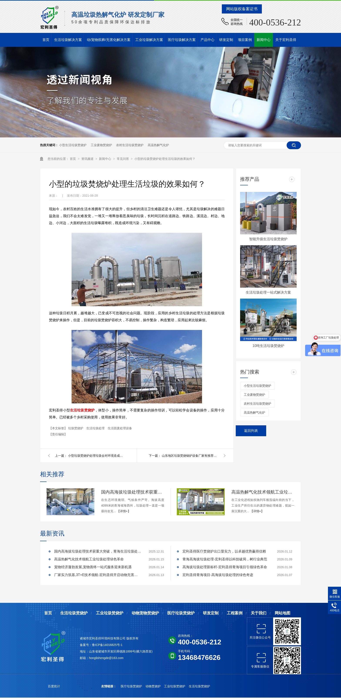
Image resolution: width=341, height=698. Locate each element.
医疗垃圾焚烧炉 (181, 613)
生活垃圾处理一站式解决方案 (268, 292)
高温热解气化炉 (158, 145)
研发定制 (226, 40)
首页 (45, 40)
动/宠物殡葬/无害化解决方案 (108, 40)
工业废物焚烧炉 (101, 145)
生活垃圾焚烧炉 (82, 410)
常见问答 (123, 159)
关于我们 (258, 613)
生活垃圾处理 (95, 428)
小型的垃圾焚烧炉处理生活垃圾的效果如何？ (164, 159)
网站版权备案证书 (241, 9)
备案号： (86, 645)
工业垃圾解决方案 (149, 40)
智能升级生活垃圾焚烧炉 (268, 239)
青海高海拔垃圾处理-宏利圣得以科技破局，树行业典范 (224, 559)
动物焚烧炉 (153, 686)
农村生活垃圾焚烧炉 (130, 145)
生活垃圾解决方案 (68, 40)
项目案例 (245, 40)
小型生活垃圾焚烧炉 (73, 145)
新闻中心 (264, 40)
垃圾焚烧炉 (76, 428)
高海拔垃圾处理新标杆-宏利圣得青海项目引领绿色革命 (224, 567)
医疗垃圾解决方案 (182, 40)
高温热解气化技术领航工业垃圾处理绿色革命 (262, 492)
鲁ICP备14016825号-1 (107, 645)
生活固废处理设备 (120, 428)
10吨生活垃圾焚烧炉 (268, 346)
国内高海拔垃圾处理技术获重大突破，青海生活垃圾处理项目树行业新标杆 (132, 492)
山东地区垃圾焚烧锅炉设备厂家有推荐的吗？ (190, 455)
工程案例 (234, 613)
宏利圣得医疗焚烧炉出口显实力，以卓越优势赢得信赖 (224, 551)
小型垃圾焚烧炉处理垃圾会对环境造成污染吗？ (96, 455)
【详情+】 (124, 511)
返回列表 (251, 431)
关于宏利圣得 (285, 40)
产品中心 (207, 40)
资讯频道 (87, 159)
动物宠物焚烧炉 (145, 613)
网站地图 (282, 613)
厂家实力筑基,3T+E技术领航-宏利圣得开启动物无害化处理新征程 (97, 575)
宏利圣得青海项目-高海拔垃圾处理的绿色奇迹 (217, 575)
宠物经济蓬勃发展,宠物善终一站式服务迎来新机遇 (93, 567)
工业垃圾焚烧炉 (109, 613)
